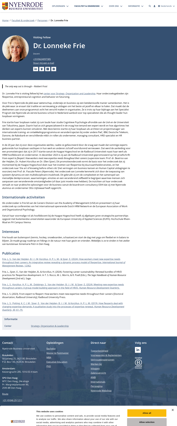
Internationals (98, 381)
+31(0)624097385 (42, 59)
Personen (42, 20)
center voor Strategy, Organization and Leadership (69, 93)
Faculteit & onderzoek (87, 6)
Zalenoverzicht (98, 372)
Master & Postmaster (57, 353)
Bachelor (51, 348)
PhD (48, 366)
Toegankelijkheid (99, 350)
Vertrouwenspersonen (102, 359)
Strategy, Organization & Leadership (50, 325)
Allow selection (147, 402)
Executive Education (56, 361)
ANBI (93, 377)
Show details (145, 420)
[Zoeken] (150, 6)
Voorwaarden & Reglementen (106, 355)
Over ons (114, 6)
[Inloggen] (154, 6)
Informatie (134, 6)
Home (5, 20)
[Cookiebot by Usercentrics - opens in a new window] (18, 421)
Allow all (147, 393)
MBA (48, 357)
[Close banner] (173, 390)
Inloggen (95, 368)
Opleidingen (58, 6)
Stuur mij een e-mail (43, 63)
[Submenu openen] (67, 6)
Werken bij (96, 364)
